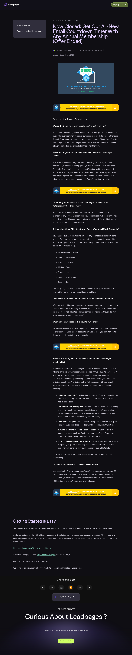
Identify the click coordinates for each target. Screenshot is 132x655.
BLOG (55, 20)
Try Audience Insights (46, 555)
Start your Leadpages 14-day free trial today (32, 548)
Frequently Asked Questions (29, 31)
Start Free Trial (66, 641)
